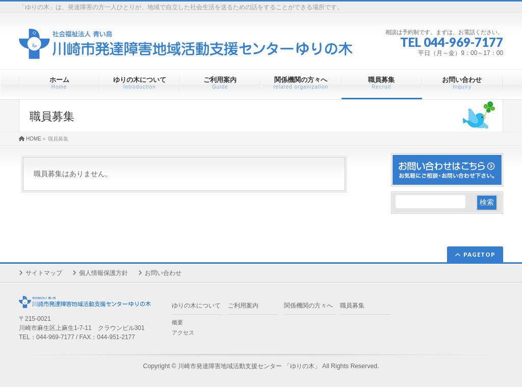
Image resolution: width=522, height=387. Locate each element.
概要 (177, 322)
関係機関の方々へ (308, 305)
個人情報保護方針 (103, 273)
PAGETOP (479, 254)
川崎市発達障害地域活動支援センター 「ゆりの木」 (249, 366)
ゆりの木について (196, 305)
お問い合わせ (163, 273)
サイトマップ (43, 273)
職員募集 (352, 305)
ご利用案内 (243, 305)
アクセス (183, 332)
